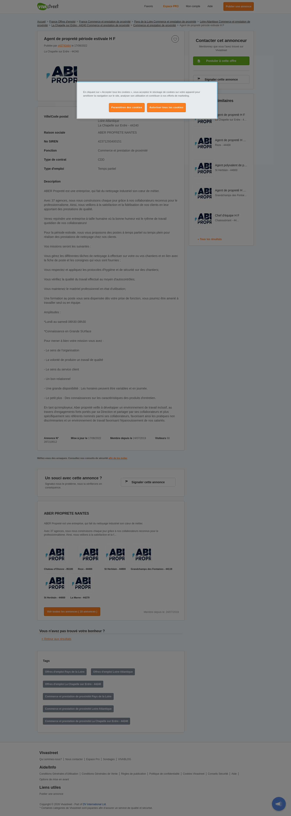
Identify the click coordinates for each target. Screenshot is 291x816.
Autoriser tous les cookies (166, 107)
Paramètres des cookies (126, 107)
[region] (147, 100)
